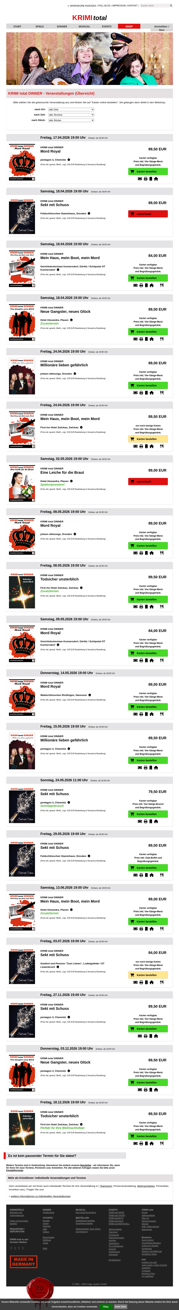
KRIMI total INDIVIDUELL (119, 1224)
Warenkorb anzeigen (83, 6)
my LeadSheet (148, 1276)
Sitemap (145, 1224)
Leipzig (46, 1223)
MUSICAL (84, 26)
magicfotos (146, 1268)
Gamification (147, 1249)
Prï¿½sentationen (116, 1246)
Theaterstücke (48, 1213)
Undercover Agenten (150, 1246)
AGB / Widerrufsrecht (150, 1227)
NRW (45, 1249)
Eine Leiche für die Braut (86, 1213)
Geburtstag (113, 1255)
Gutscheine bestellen (84, 1223)
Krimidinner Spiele (149, 1254)
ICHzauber (146, 1271)
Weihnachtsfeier (146, 1186)
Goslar (45, 1243)
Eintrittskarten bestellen (85, 1221)
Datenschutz (147, 1230)
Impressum (119, 5)
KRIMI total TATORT (117, 1215)
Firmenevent (114, 1235)
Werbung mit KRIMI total (152, 1251)
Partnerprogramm (149, 1221)
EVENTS (107, 26)
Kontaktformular (14, 1170)
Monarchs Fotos (148, 1274)
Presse (144, 1213)
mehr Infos (120, 1306)
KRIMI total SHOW (116, 1213)
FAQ (100, 5)
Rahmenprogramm (116, 1238)
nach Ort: (40, 109)
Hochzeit (112, 1249)
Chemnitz (47, 1226)
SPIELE (40, 26)
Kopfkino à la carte (149, 1262)
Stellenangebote (148, 1215)
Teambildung (114, 1243)
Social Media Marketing (151, 1243)
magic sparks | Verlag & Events (154, 1265)
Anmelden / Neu (161, 27)
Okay (105, 1306)
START (17, 26)
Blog (107, 5)
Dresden (46, 1221)
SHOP (129, 26)
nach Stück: (38, 120)
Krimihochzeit (114, 1252)
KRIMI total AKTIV (116, 1218)
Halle (45, 1229)
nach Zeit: (39, 114)
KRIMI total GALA (116, 1221)
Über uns (145, 1218)
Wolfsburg (47, 1240)
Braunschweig (48, 1237)
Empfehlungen (115, 1260)
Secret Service (148, 1240)
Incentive (112, 1240)
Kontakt (132, 5)
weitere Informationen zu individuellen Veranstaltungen (41, 1196)
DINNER (62, 26)
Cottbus (46, 1232)
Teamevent (106, 1186)
